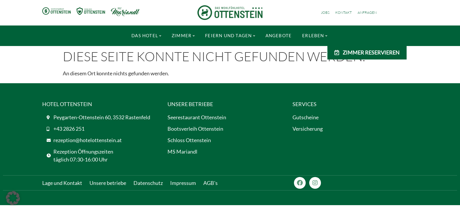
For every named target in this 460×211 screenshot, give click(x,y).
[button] (13, 198)
